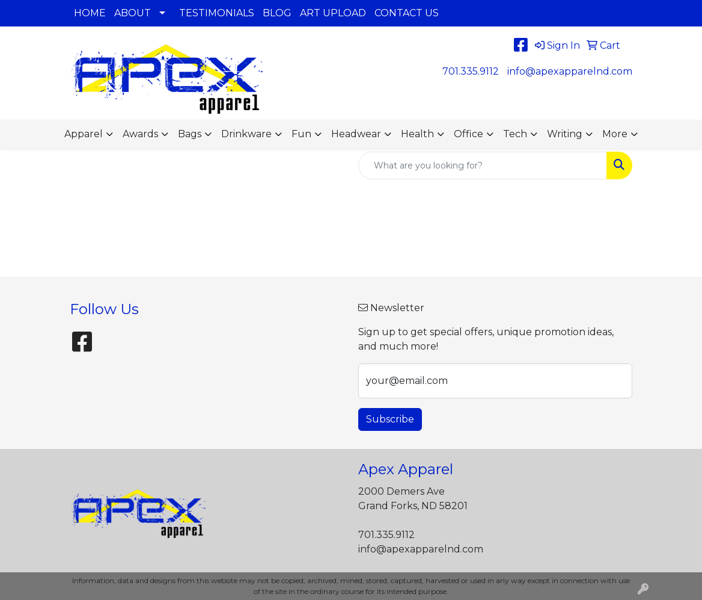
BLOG (277, 13)
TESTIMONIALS (216, 13)
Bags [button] (189, 134)
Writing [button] (564, 134)
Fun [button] (301, 134)
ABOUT (132, 13)
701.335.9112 (470, 71)
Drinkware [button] (246, 134)
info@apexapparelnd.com (569, 71)
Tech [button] (515, 134)
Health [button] (417, 134)
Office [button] (468, 134)
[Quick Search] (482, 165)
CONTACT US (406, 13)
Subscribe (390, 419)
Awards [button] (140, 134)
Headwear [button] (356, 134)
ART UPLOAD (333, 13)
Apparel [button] (83, 134)
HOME (90, 13)
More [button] (614, 134)
